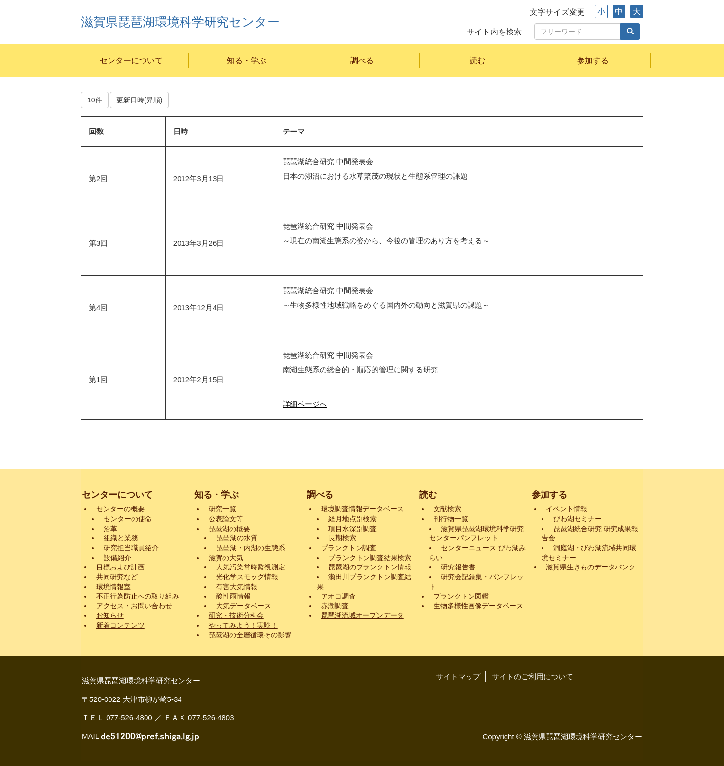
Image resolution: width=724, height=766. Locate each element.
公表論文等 (226, 519)
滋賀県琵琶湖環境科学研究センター (180, 22)
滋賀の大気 (226, 558)
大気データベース (243, 606)
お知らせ (110, 615)
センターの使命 (128, 519)
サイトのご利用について (532, 676)
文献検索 (447, 509)
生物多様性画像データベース (478, 606)
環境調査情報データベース (362, 509)
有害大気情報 (236, 587)
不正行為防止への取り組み (137, 596)
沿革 (110, 529)
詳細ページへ (305, 404)
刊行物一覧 (451, 519)
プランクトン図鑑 (461, 596)
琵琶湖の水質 (236, 538)
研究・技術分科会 (236, 615)
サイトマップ (458, 676)
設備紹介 (117, 558)
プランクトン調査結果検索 (369, 558)
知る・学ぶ (246, 60)
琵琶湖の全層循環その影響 (250, 635)
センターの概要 (120, 509)
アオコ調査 (338, 596)
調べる (362, 60)
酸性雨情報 (233, 596)
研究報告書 (458, 567)
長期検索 (342, 538)
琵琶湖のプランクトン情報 (369, 567)
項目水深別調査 (352, 529)
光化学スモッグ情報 (247, 577)
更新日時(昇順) (139, 100)
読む (477, 60)
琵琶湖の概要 (229, 529)
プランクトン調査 (348, 548)
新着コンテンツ (120, 625)
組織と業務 (121, 538)
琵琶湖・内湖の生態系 (250, 548)
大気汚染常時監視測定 (250, 567)
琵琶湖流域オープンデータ (362, 615)
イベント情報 (566, 509)
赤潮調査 (335, 606)
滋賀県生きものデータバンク (591, 567)
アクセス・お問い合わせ (134, 606)
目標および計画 (120, 567)
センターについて (131, 60)
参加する (593, 60)
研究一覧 (222, 509)
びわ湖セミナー (577, 519)
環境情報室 (113, 587)
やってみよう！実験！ (243, 625)
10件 (94, 100)
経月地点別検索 (352, 519)
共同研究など (117, 577)
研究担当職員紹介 (131, 548)
